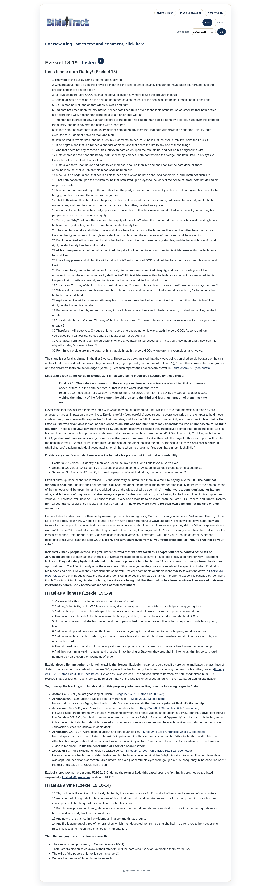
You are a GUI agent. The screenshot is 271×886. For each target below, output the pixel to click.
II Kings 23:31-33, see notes (146, 698)
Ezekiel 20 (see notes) (76, 777)
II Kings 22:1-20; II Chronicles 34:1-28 (138, 694)
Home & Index (165, 12)
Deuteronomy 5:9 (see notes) (191, 368)
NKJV (220, 22)
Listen (89, 62)
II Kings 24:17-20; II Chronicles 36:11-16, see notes (157, 750)
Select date (183, 31)
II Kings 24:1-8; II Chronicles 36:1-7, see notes (168, 708)
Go (221, 31)
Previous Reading (190, 12)
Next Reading (215, 12)
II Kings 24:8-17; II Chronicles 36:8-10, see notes (173, 731)
